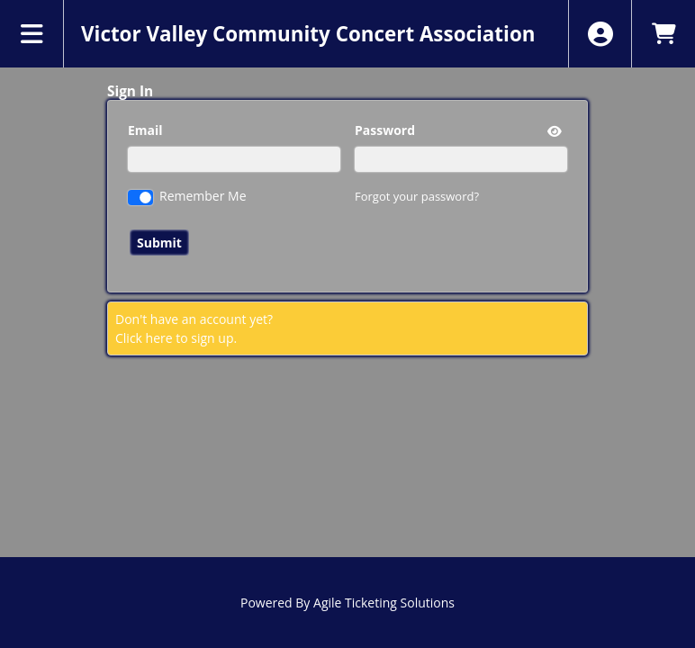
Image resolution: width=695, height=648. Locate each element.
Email (145, 130)
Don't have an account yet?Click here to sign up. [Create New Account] (194, 328)
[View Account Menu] (600, 34)
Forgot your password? (417, 196)
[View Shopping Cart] (663, 34)
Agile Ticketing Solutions (384, 602)
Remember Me (203, 195)
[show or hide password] (552, 131)
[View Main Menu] (32, 34)
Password (385, 130)
